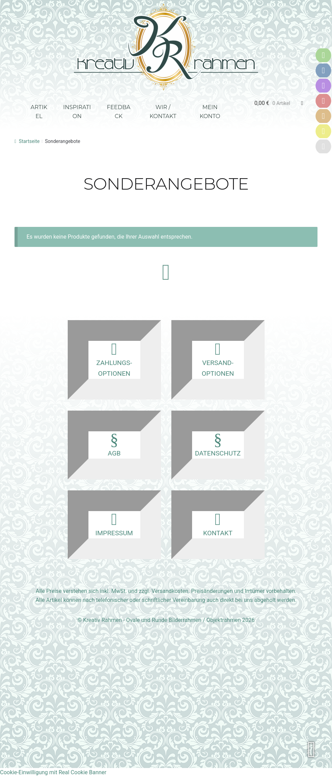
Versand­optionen (218, 359)
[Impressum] (323, 131)
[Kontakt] (323, 86)
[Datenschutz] (323, 116)
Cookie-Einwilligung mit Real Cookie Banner (53, 772)
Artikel (39, 111)
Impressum (114, 524)
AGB (114, 444)
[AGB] (323, 101)
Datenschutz (218, 444)
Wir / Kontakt (163, 111)
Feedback (118, 111)
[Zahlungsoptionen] (323, 55)
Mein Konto (210, 111)
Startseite (29, 141)
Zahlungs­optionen (114, 359)
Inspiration (77, 111)
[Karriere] (323, 146)
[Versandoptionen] (323, 70)
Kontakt (218, 524)
